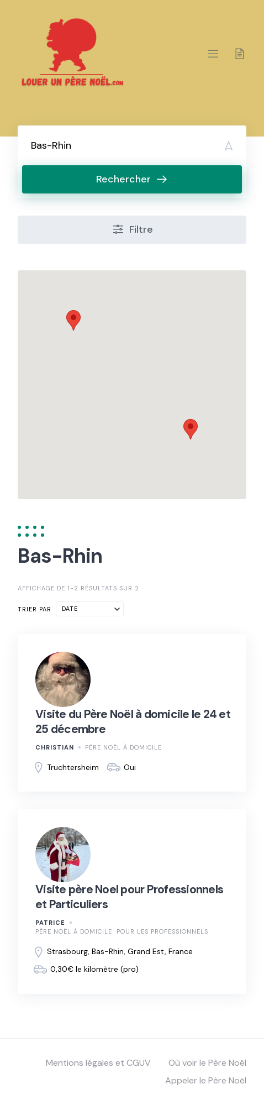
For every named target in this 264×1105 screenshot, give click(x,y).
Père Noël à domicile (123, 747)
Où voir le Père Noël (207, 1063)
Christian (54, 747)
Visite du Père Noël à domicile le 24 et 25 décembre (132, 721)
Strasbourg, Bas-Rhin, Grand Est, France (120, 951)
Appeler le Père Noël (205, 1080)
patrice (50, 922)
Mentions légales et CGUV (98, 1063)
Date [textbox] (70, 608)
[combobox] (90, 608)
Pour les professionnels (162, 931)
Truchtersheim (73, 767)
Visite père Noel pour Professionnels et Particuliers (129, 897)
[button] (73, 320)
